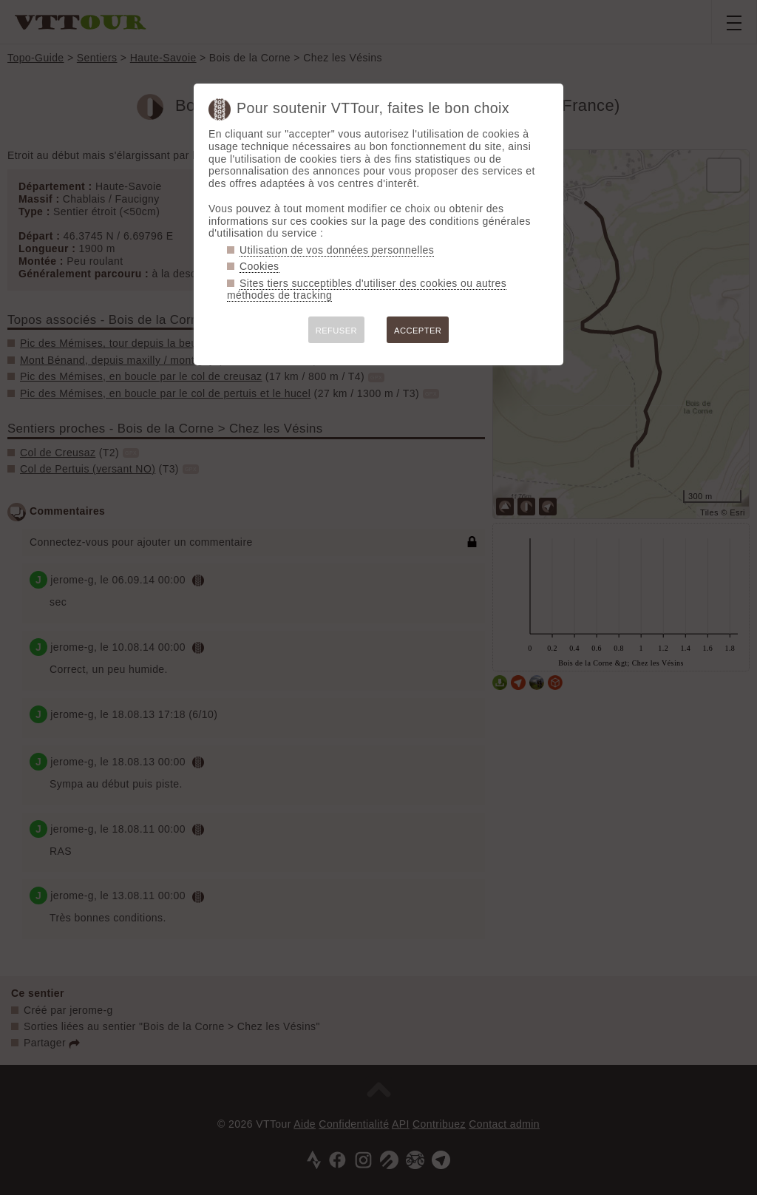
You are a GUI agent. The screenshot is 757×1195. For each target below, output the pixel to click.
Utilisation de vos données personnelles (337, 250)
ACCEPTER (417, 330)
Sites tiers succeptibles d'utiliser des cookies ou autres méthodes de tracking (366, 289)
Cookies (259, 266)
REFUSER (336, 330)
